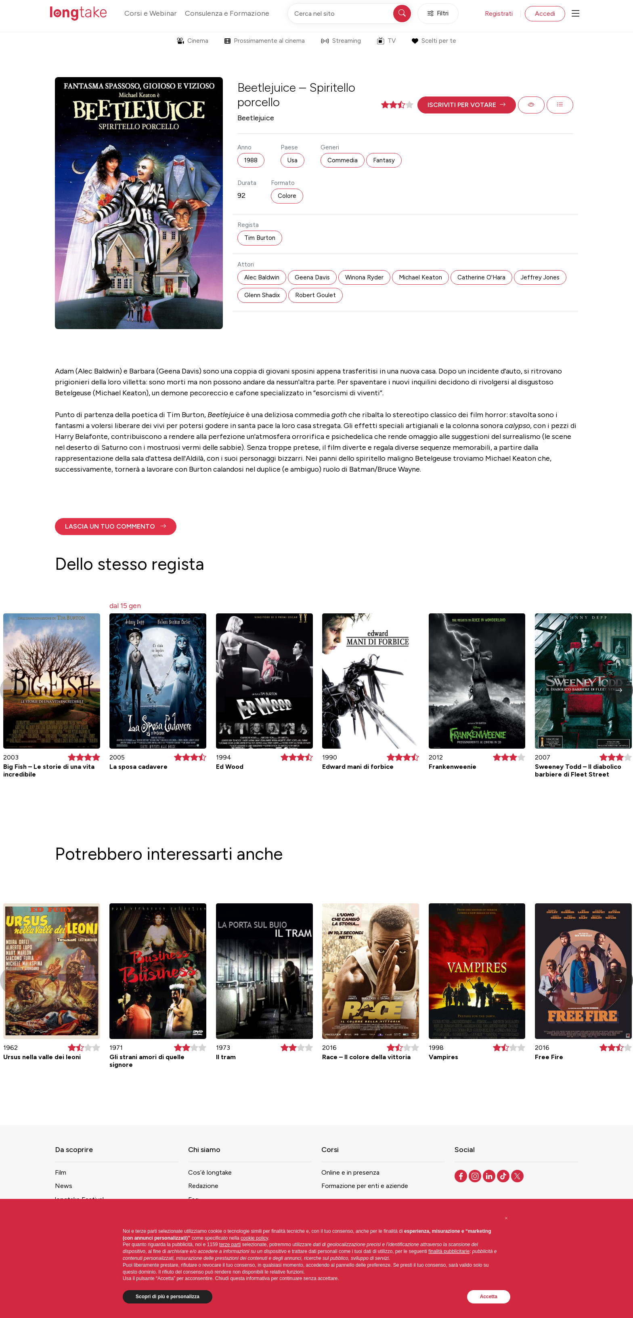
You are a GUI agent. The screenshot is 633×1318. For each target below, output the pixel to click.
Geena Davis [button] (312, 277)
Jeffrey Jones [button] (540, 277)
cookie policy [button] (254, 1238)
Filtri (438, 13)
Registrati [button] (499, 13)
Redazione (203, 1186)
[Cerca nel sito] (350, 13)
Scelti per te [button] (434, 40)
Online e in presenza (350, 1172)
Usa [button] (292, 160)
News (63, 1186)
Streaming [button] (341, 40)
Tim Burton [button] (259, 237)
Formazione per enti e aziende (364, 1186)
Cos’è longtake (210, 1172)
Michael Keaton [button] (420, 277)
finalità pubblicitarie (449, 1251)
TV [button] (386, 40)
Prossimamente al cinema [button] (264, 40)
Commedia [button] (342, 160)
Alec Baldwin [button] (261, 277)
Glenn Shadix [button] (262, 295)
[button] (466, 105)
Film (60, 1172)
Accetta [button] (488, 1296)
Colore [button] (287, 195)
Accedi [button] (545, 13)
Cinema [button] (192, 40)
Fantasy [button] (384, 160)
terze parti (230, 1244)
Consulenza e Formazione (227, 13)
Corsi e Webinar (150, 13)
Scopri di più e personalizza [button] (167, 1296)
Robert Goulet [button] (315, 295)
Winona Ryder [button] (364, 277)
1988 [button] (251, 160)
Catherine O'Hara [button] (481, 277)
